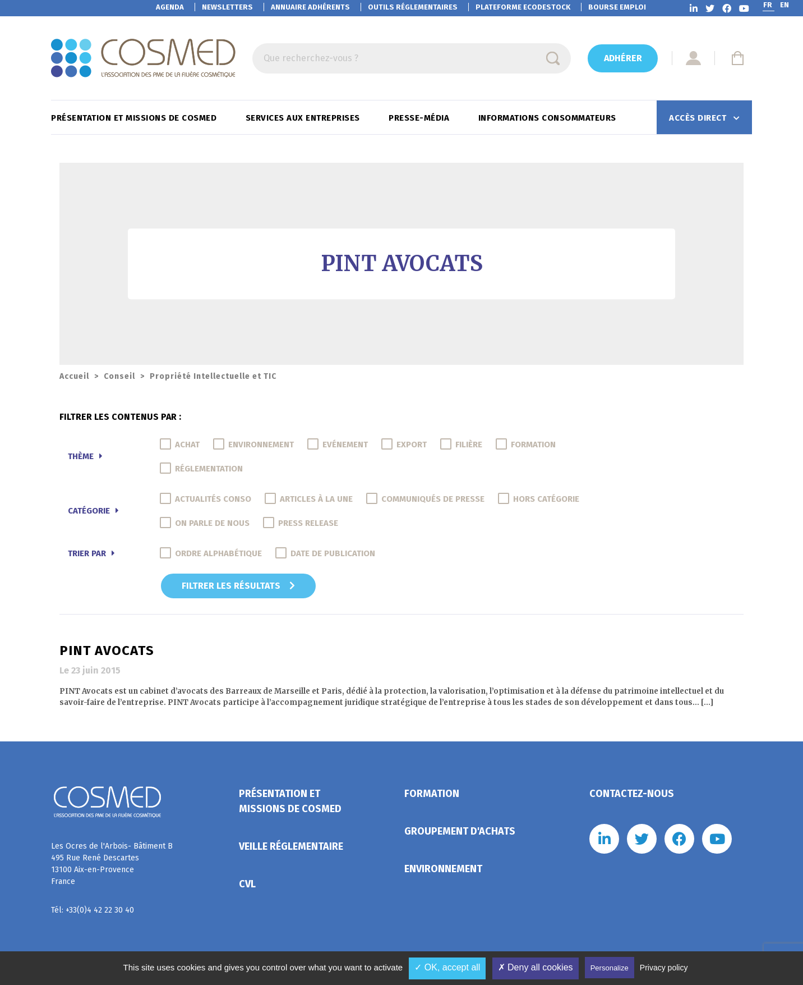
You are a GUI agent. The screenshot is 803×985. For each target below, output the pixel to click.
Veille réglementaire (291, 846)
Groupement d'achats (459, 831)
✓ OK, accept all (447, 967)
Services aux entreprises (304, 118)
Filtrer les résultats (238, 585)
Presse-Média (420, 118)
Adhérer (623, 58)
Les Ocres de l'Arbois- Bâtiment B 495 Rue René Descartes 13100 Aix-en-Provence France (112, 863)
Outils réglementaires (413, 7)
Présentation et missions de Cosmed (135, 118)
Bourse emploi (617, 7)
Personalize (609, 968)
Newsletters (227, 7)
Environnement (443, 869)
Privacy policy (664, 967)
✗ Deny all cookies (535, 967)
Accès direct (699, 118)
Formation (431, 793)
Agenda (170, 7)
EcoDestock (523, 7)
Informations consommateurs (548, 118)
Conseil (119, 376)
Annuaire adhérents (310, 7)
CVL (247, 884)
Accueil (74, 376)
